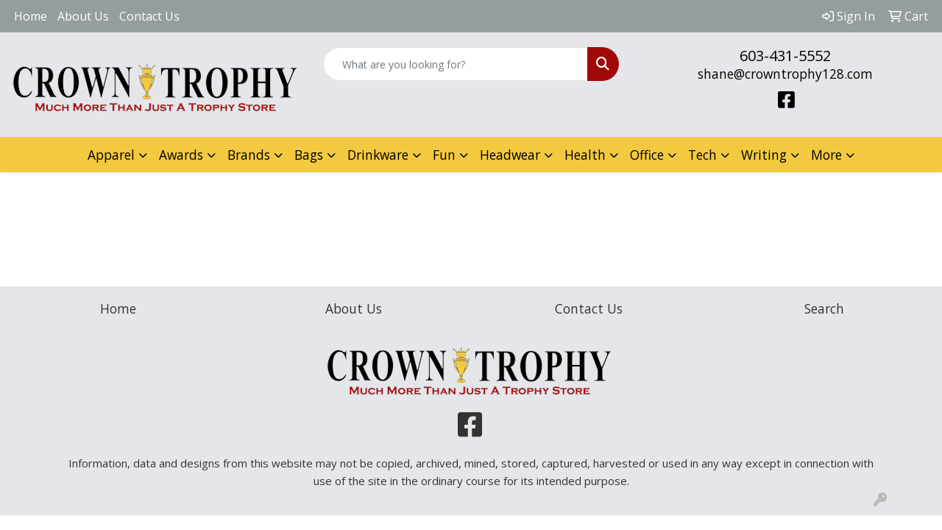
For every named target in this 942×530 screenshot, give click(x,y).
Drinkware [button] (377, 154)
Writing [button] (764, 154)
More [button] (826, 154)
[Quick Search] (456, 64)
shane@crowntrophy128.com (785, 73)
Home (30, 16)
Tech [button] (702, 154)
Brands (248, 154)
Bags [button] (308, 154)
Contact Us (149, 16)
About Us (83, 16)
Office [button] (647, 154)
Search (824, 308)
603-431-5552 (785, 56)
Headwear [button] (510, 154)
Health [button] (585, 154)
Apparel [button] (111, 154)
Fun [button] (444, 154)
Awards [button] (181, 154)
